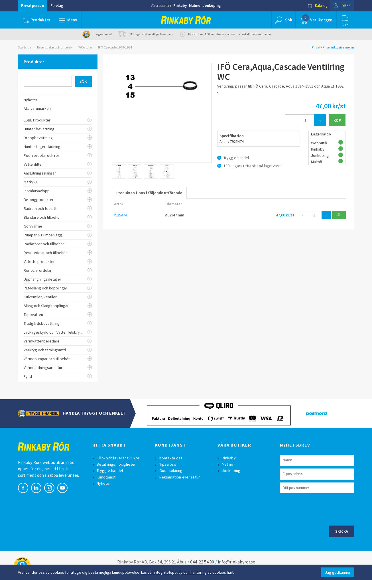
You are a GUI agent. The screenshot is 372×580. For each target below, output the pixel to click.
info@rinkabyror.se (236, 562)
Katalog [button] (313, 5)
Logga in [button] (340, 5)
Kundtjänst (107, 477)
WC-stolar (85, 47)
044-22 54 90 (202, 562)
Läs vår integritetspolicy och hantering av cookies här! (187, 572)
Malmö (194, 5)
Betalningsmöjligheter (117, 464)
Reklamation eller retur (180, 477)
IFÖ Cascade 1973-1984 (115, 47)
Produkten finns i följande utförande (149, 192)
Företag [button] (57, 5)
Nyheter (104, 483)
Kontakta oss (171, 458)
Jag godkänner (338, 572)
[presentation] (323, 509)
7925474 (120, 215)
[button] (68, 20)
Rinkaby (180, 5)
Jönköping (212, 5)
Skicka (341, 531)
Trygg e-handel (110, 470)
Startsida (24, 47)
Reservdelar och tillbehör (55, 47)
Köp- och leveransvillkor (118, 458)
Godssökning (171, 470)
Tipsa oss (168, 464)
